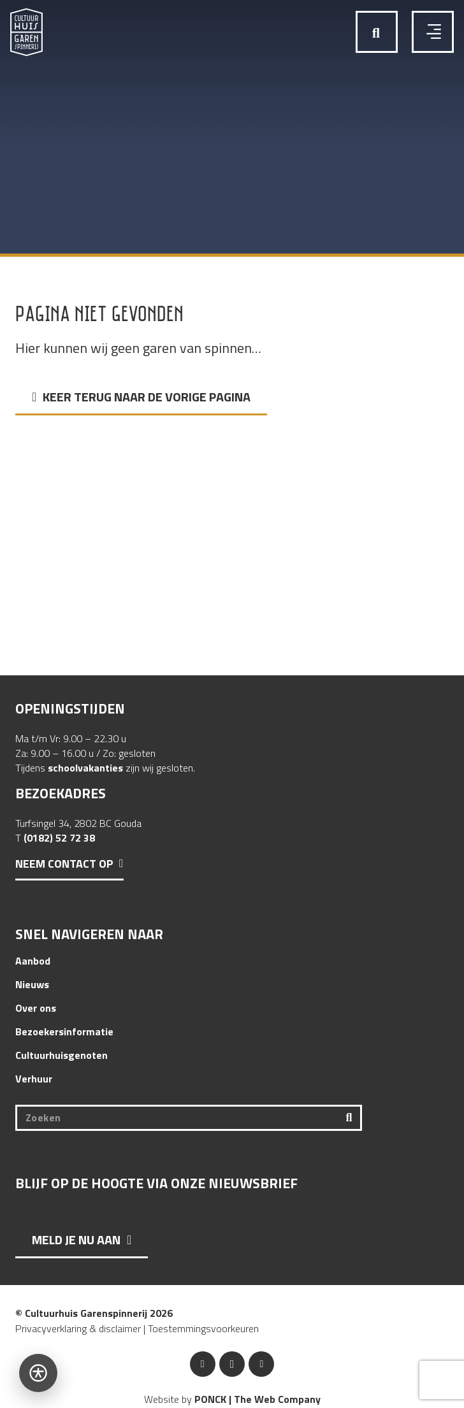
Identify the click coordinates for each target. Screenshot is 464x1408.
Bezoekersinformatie (64, 1031)
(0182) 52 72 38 (59, 837)
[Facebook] (202, 1364)
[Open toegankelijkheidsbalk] (38, 1373)
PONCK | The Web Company (257, 1399)
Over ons (35, 1008)
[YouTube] (261, 1364)
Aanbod (32, 960)
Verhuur (33, 1078)
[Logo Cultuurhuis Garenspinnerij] (26, 32)
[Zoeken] (188, 1118)
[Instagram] (232, 1364)
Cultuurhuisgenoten (61, 1055)
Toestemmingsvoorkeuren (203, 1328)
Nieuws (32, 984)
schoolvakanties (85, 767)
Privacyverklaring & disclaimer (78, 1328)
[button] (376, 32)
